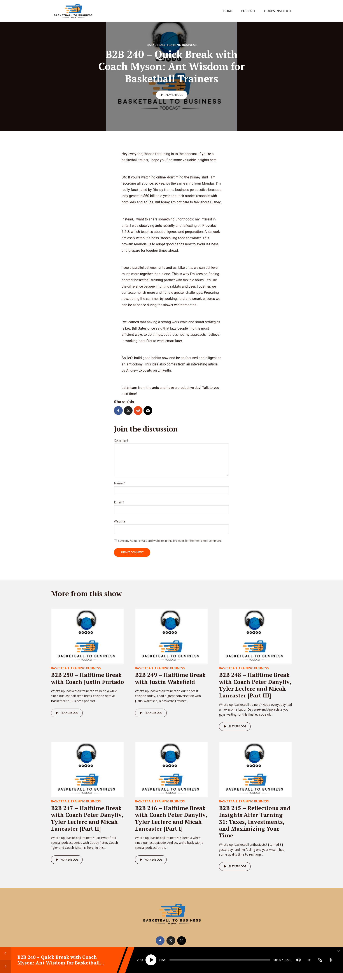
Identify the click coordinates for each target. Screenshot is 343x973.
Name (119, 483)
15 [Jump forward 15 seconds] (162, 960)
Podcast (248, 11)
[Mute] (298, 959)
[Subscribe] (320, 959)
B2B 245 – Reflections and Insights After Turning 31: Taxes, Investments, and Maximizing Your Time (254, 821)
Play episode (171, 95)
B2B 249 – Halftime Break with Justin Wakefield (170, 678)
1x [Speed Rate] (309, 960)
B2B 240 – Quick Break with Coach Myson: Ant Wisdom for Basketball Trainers (59, 963)
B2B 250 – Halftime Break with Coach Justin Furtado (87, 678)
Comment (121, 440)
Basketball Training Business (171, 45)
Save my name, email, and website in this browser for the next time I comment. (170, 541)
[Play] (150, 959)
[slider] (220, 960)
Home (228, 11)
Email (119, 502)
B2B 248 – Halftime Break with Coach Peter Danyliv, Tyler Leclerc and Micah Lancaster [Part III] (255, 685)
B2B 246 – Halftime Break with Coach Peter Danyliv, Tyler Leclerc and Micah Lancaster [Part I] (171, 818)
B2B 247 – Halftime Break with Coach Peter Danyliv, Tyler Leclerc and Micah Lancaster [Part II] (87, 818)
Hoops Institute (278, 11)
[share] (331, 959)
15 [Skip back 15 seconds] (140, 960)
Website (119, 521)
